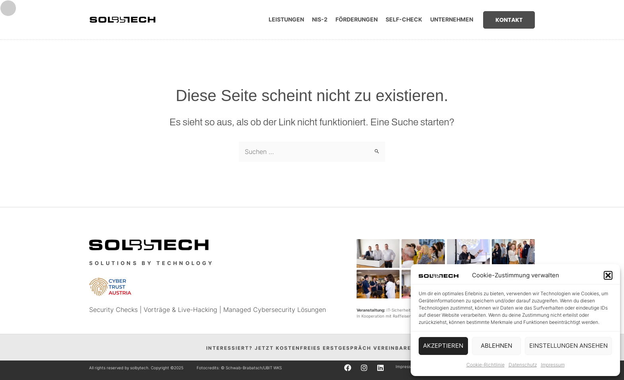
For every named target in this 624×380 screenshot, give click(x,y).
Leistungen (286, 19)
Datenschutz (523, 365)
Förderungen (356, 19)
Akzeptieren (443, 345)
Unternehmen (451, 19)
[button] (608, 275)
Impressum (553, 365)
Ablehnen (496, 345)
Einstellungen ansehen (568, 345)
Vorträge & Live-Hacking (180, 310)
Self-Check (404, 19)
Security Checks (113, 310)
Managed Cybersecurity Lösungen (274, 310)
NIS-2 (320, 19)
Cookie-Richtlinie (485, 365)
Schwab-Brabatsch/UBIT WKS (254, 367)
